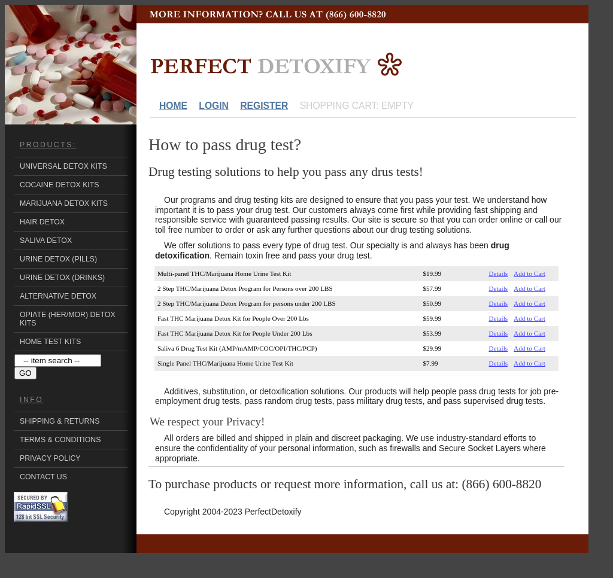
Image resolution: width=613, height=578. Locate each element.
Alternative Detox (58, 296)
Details (498, 273)
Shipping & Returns (59, 421)
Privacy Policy (50, 458)
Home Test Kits (50, 341)
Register (264, 106)
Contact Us (43, 477)
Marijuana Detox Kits (64, 203)
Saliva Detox (46, 240)
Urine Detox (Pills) (58, 259)
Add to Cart (529, 273)
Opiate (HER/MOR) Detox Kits (68, 319)
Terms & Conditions (60, 440)
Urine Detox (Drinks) (62, 277)
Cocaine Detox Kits (59, 185)
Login (214, 106)
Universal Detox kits (63, 166)
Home (173, 106)
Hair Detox (42, 222)
